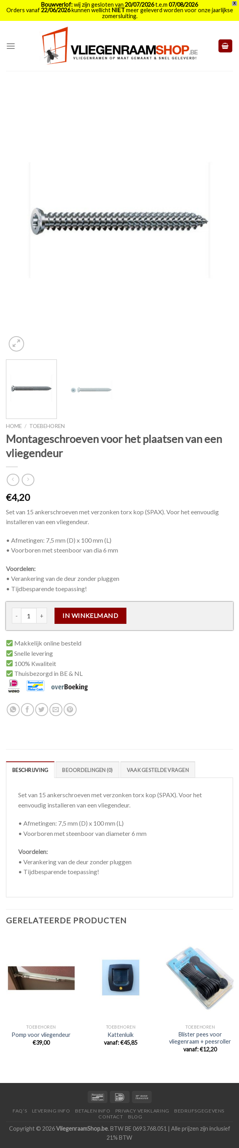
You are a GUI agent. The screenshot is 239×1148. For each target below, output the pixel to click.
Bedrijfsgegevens (199, 1111)
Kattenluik (120, 1034)
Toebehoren (47, 426)
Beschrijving (30, 770)
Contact (110, 1117)
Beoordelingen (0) (87, 770)
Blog (135, 1117)
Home (14, 426)
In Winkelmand (90, 615)
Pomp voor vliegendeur (41, 1034)
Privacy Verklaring (142, 1111)
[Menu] (10, 46)
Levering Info (51, 1111)
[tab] (30, 769)
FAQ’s (20, 1111)
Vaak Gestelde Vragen (158, 770)
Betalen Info (92, 1111)
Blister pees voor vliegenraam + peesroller (200, 1038)
